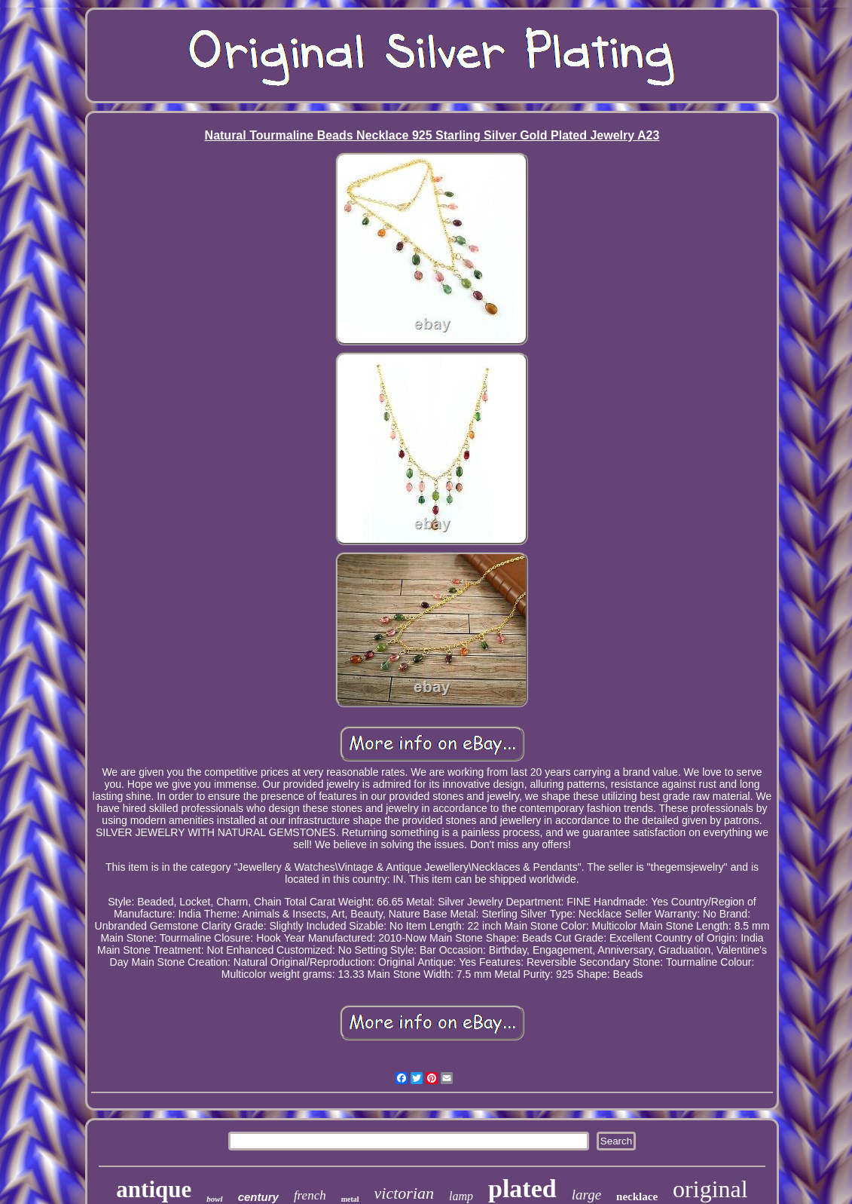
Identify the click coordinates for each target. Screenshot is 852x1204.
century (258, 1196)
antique (153, 1189)
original (710, 1188)
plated (522, 1188)
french (310, 1195)
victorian (404, 1193)
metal (350, 1199)
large (586, 1194)
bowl (214, 1198)
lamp (461, 1196)
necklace (637, 1196)
